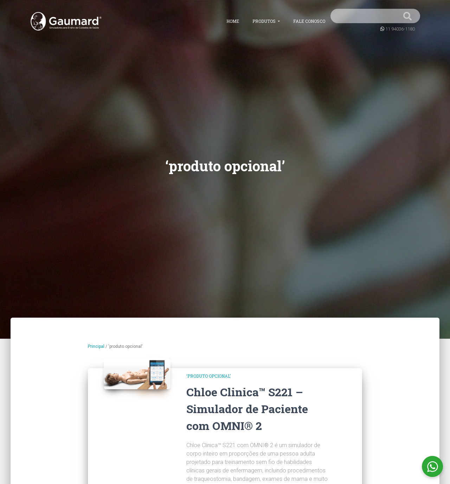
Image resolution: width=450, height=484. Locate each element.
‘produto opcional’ (208, 376)
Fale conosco (309, 21)
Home (232, 21)
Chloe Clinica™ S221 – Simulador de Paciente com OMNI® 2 (247, 408)
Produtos (264, 21)
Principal (96, 346)
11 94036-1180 (400, 29)
